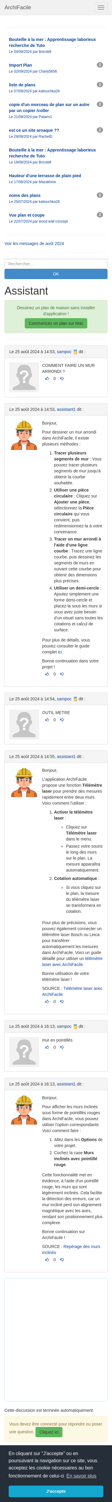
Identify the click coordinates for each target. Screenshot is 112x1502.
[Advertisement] (56, 1339)
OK (56, 274)
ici (60, 652)
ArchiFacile (17, 7)
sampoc (64, 351)
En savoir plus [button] (81, 1475)
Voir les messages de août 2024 (34, 243)
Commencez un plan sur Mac (56, 323)
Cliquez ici (49, 1432)
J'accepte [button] (56, 1491)
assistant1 (66, 409)
